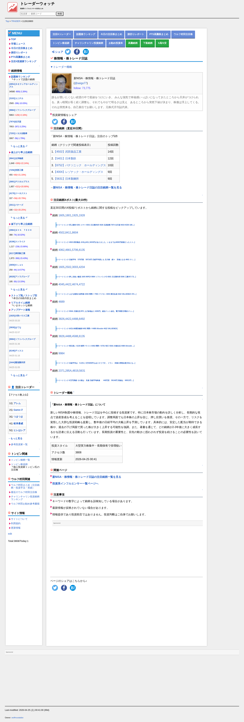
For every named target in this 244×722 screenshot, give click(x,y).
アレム (17, 403)
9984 (61, 353)
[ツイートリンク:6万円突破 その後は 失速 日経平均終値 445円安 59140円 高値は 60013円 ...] (95, 380)
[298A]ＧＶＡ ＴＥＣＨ (20, 230)
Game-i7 (18, 409)
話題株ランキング (20, 76)
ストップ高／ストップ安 (24, 295)
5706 (75, 249)
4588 (75, 336)
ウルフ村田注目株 (183, 34)
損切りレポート (19, 52)
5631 (82, 370)
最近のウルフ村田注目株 (24, 492)
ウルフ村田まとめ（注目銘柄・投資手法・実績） (25, 486)
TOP (13, 39)
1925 (75, 215)
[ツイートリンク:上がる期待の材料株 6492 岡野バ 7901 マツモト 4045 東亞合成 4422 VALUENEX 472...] (96, 294)
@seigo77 (81, 83)
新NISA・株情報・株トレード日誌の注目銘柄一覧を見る (87, 187)
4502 (61, 232)
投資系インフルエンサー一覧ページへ (75, 483)
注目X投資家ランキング (23, 61)
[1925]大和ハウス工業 (19, 316)
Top (7, 21)
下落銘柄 (147, 43)
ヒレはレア (19, 430)
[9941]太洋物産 (16, 158)
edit (10, 533)
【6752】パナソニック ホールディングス (80, 165)
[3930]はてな (15, 327)
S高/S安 (162, 43)
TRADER (15, 21)
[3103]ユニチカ (16, 98)
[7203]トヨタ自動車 (18, 133)
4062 (61, 249)
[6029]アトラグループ (19, 276)
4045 (61, 284)
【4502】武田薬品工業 (68, 151)
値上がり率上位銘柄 (21, 152)
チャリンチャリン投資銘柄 (89, 43)
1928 (82, 215)
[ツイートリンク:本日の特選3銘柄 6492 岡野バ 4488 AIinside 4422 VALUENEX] (87, 328)
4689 (61, 301)
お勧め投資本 (116, 43)
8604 (75, 232)
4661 (68, 249)
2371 (61, 370)
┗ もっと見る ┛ (19, 146)
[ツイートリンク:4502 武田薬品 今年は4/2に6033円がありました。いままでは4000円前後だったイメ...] (95, 242)
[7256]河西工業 (16, 170)
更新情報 (16, 527)
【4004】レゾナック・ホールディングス (78, 171)
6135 (82, 249)
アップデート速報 (20, 309)
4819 (75, 370)
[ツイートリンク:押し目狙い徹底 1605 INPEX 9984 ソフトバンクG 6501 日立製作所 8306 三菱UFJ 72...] (96, 277)
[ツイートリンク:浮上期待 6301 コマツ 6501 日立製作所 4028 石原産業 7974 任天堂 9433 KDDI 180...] (95, 225)
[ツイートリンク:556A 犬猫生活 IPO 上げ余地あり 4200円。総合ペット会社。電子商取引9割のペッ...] (95, 311)
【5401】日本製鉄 (65, 158)
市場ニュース (18, 43)
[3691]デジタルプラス (19, 181)
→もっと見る (15, 438)
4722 (82, 284)
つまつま (18, 416)
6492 (82, 318)
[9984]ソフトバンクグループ (22, 110)
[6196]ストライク (17, 241)
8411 (68, 232)
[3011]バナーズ (16, 205)
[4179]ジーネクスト (18, 193)
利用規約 (16, 523)
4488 (75, 318)
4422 (68, 284)
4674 (75, 284)
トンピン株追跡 (19, 464)
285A (68, 370)
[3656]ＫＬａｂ (16, 265)
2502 (68, 267)
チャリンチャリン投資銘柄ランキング (25, 498)
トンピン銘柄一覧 (20, 459)
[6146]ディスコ (16, 351)
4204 (82, 267)
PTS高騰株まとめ (20, 57)
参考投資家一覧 (19, 444)
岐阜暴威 (18, 423)
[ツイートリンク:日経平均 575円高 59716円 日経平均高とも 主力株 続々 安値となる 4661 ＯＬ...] (95, 259)
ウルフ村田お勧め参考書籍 (25, 503)
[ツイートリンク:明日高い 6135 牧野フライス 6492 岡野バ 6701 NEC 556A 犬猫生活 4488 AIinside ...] (95, 346)
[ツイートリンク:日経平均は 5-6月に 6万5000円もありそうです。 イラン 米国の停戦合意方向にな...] (95, 363)
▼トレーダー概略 (61, 66)
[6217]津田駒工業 (17, 253)
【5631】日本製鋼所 (66, 178)
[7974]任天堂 (15, 121)
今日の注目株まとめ (21, 48)
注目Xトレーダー (62, 34)
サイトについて (19, 519)
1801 (68, 215)
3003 (75, 267)
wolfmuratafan (17, 718)
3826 (61, 318)
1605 (61, 215)
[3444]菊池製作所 (17, 362)
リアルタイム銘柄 (20, 302)
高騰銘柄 (133, 43)
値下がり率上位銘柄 (21, 224)
